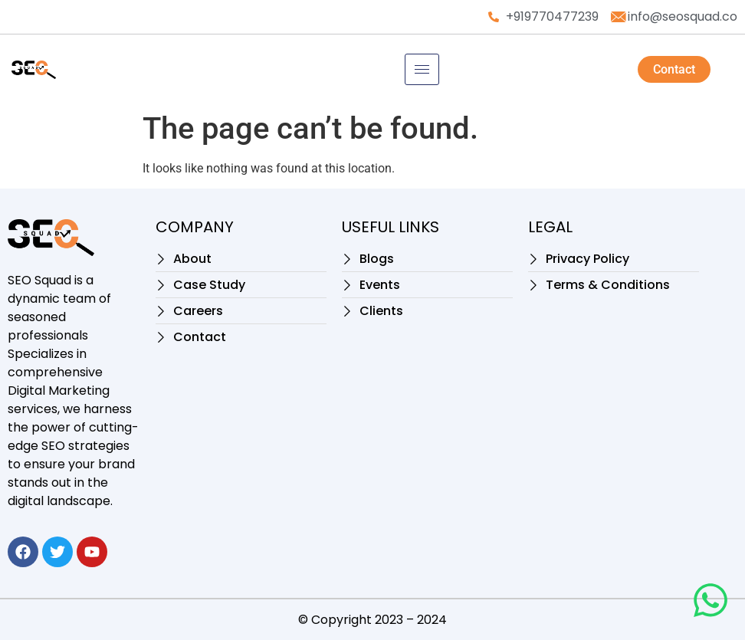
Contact (674, 69)
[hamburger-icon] (422, 69)
